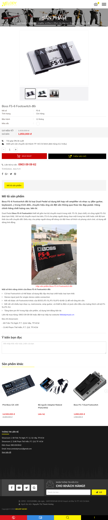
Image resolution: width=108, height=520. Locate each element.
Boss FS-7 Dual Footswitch (86, 404)
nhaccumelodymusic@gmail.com (19, 449)
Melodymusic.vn (67, 314)
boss (10, 169)
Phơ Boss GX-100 (10, 404)
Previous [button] (2, 394)
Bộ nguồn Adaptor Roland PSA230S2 (50, 406)
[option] (54, 57)
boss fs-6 (16, 169)
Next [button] (106, 394)
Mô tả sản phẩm (14, 185)
